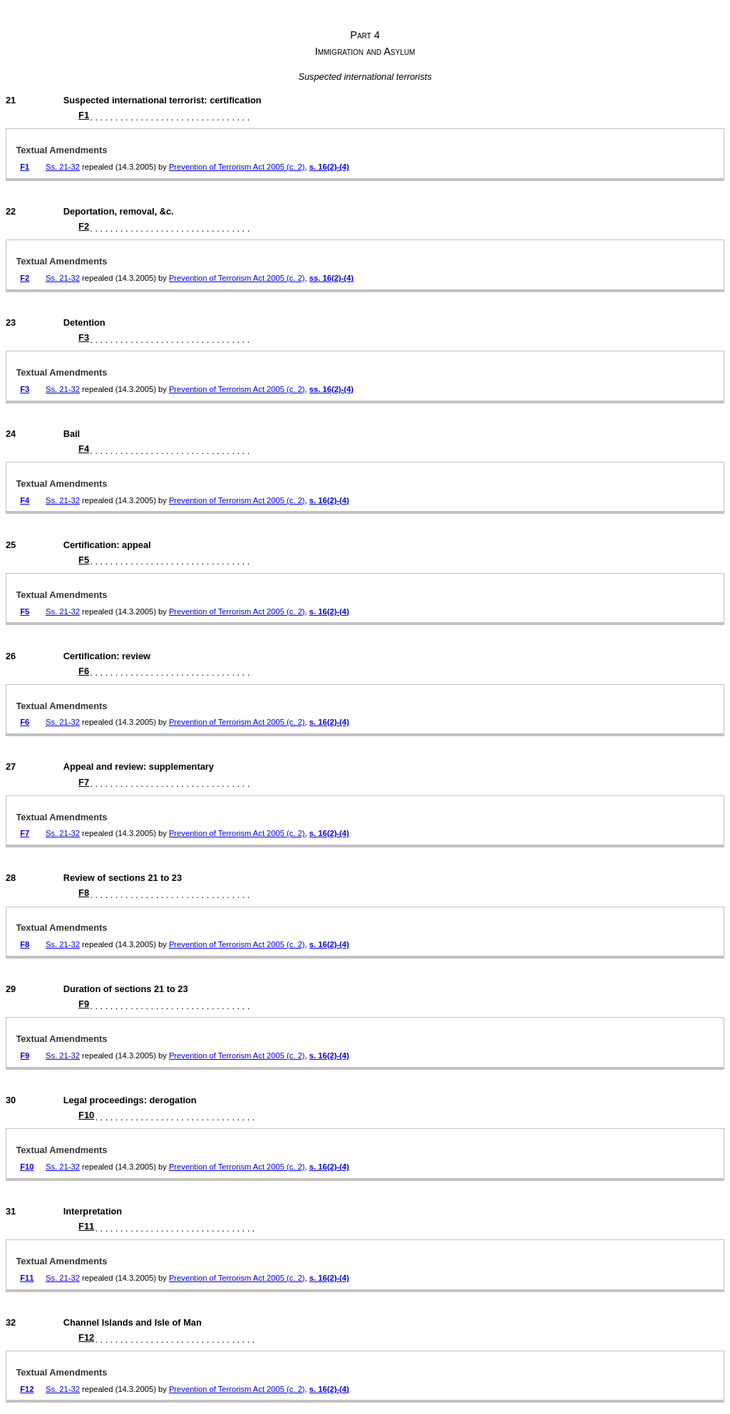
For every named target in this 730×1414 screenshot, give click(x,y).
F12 (86, 1337)
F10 (86, 1115)
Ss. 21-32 (63, 166)
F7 (83, 782)
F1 (83, 115)
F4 (83, 448)
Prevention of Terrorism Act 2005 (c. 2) (237, 166)
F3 (83, 337)
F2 (83, 226)
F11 (86, 1226)
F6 (83, 671)
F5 (83, 559)
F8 (83, 892)
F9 (83, 1003)
